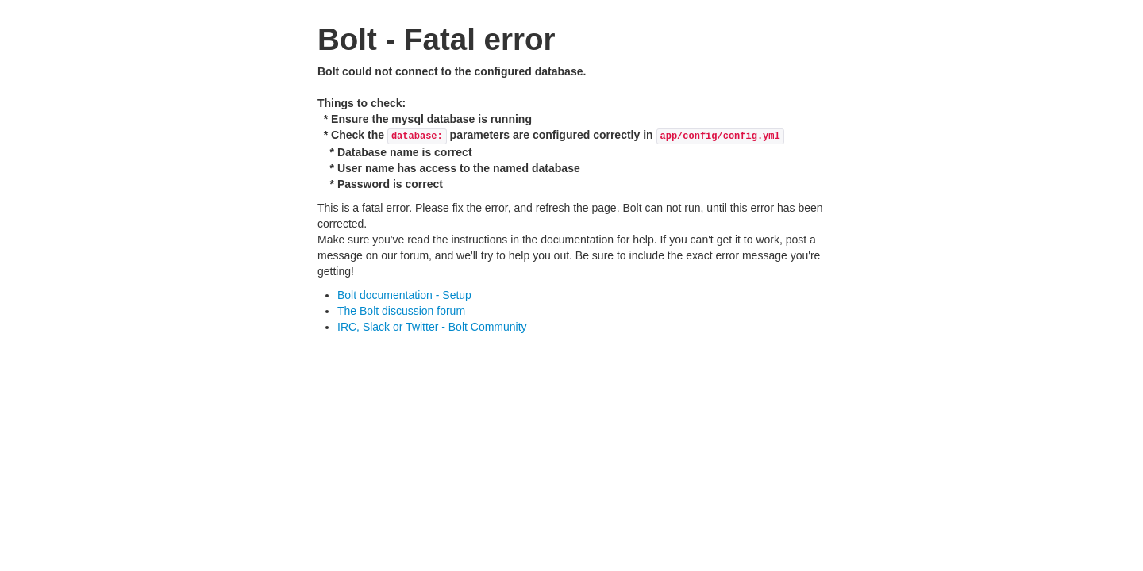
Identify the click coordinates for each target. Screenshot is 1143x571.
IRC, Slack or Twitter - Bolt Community (432, 326)
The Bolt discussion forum (401, 311)
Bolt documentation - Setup (404, 295)
